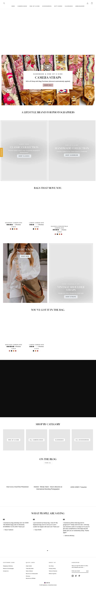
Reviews (28, 576)
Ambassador (79, 6)
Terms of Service (53, 571)
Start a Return (29, 571)
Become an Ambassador (32, 573)
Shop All (48, 85)
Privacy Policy (52, 568)
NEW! (13, 6)
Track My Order (30, 568)
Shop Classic (24, 156)
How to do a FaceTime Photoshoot (17, 487)
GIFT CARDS (58, 6)
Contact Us (5, 571)
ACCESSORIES (47, 6)
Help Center (29, 566)
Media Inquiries (52, 573)
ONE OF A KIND (35, 6)
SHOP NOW (25, 256)
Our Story (51, 566)
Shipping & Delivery (8, 566)
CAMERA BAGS (22, 6)
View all (48, 462)
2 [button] (48, 550)
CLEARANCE (69, 6)
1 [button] (47, 550)
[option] (18, 524)
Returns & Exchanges (8, 568)
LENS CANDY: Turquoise (78, 487)
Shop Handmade (72, 155)
